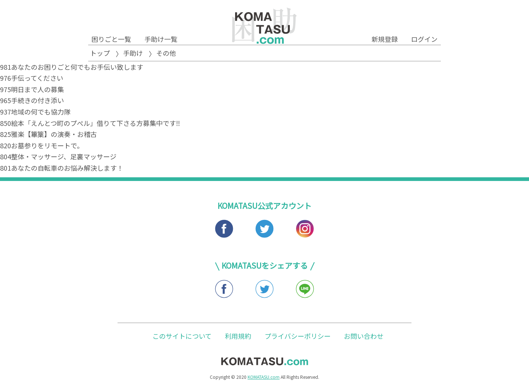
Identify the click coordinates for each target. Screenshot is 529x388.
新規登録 (384, 39)
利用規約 (238, 336)
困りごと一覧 (111, 39)
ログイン (424, 39)
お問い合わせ (364, 336)
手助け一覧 (160, 39)
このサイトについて (182, 336)
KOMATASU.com (264, 377)
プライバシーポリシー (297, 336)
